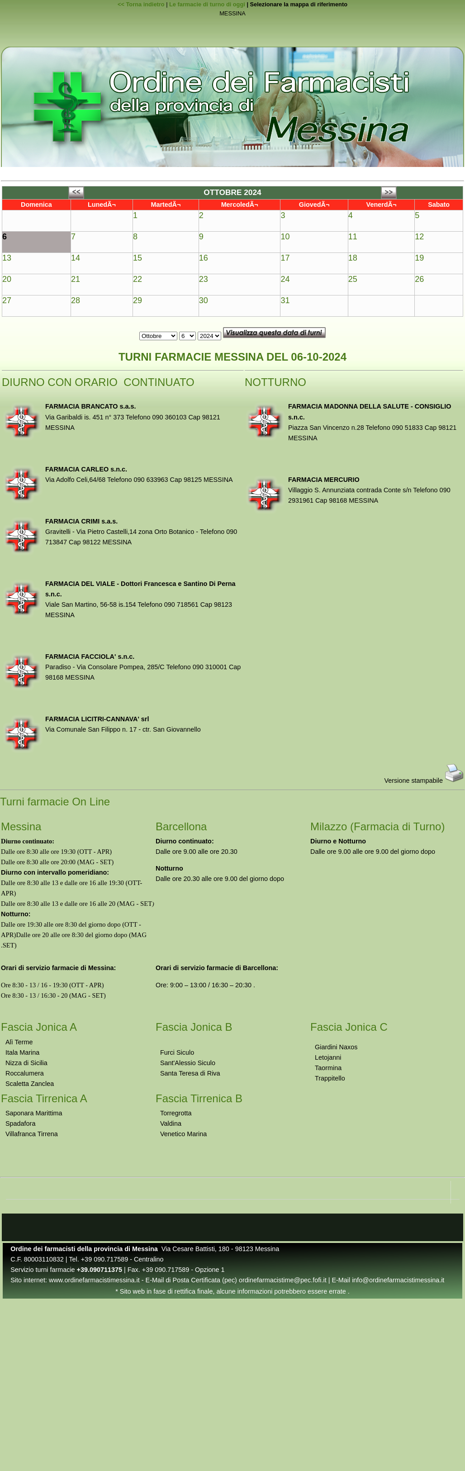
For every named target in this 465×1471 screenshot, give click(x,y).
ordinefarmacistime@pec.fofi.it (283, 1280)
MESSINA (232, 14)
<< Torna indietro (141, 4)
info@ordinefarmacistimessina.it (398, 1280)
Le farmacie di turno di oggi (207, 4)
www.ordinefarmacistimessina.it (94, 1280)
